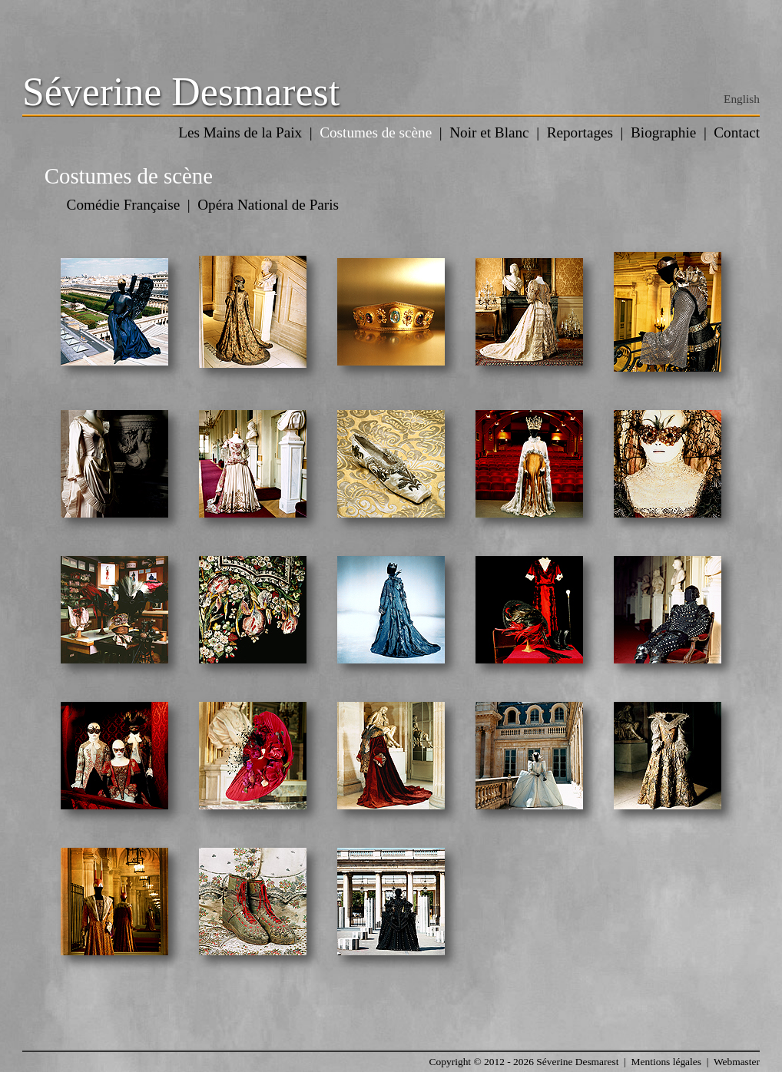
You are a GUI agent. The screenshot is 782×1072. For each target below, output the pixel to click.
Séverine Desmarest (181, 92)
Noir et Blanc (489, 132)
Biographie (663, 132)
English (742, 98)
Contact (737, 132)
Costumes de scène (376, 132)
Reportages (580, 132)
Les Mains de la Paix (240, 132)
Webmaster (737, 1061)
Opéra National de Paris (268, 205)
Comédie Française (124, 205)
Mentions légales (666, 1061)
